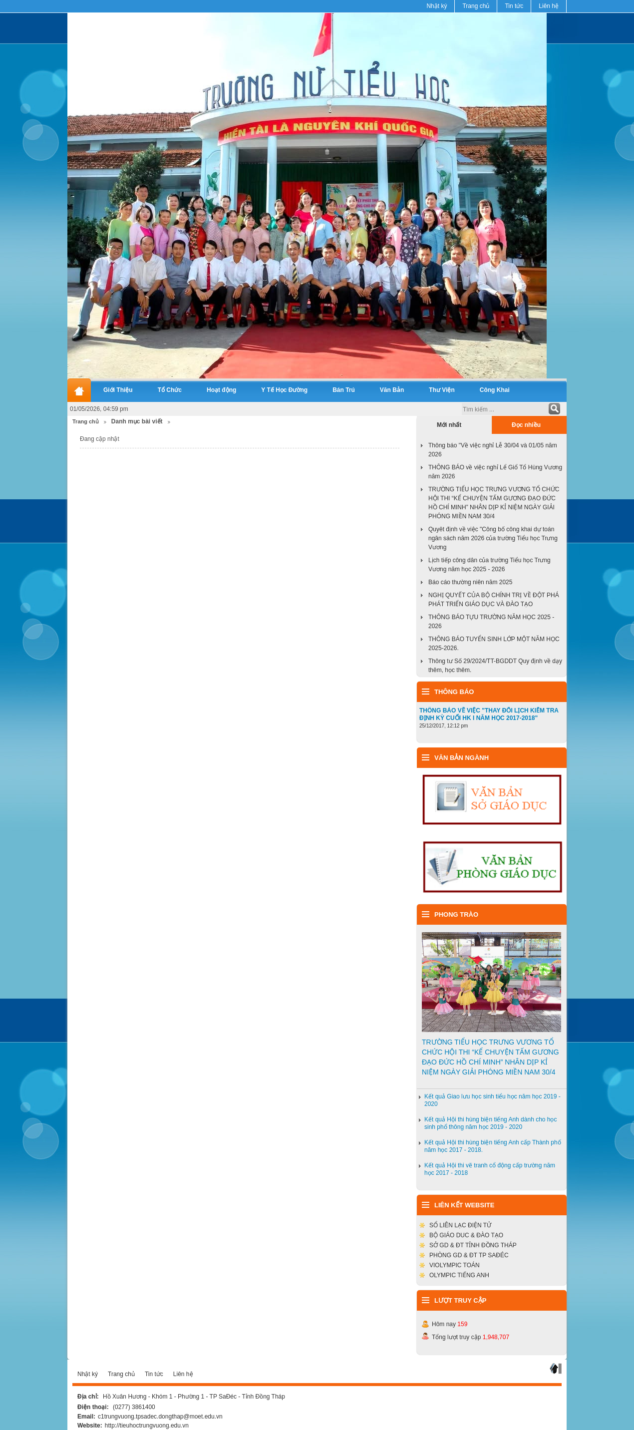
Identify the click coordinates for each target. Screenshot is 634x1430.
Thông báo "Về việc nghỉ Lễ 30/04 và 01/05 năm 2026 (492, 450)
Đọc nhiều (526, 424)
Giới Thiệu (118, 389)
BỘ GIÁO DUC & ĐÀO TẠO (466, 1235)
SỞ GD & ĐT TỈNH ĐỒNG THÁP (473, 1245)
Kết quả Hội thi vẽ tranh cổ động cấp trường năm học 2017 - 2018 (489, 1169)
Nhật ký (436, 5)
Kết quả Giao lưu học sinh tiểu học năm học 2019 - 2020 (492, 1100)
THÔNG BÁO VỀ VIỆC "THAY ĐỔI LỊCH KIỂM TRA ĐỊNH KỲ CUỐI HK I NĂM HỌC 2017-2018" (489, 714)
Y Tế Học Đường (284, 389)
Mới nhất (449, 424)
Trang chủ (475, 5)
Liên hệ (549, 5)
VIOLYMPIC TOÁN (454, 1265)
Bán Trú (343, 389)
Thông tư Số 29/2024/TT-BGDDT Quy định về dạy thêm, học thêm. (495, 666)
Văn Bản (392, 389)
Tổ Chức (170, 389)
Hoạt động (221, 389)
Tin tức (514, 5)
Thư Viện (441, 389)
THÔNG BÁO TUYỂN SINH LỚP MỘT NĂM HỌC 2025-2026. (494, 644)
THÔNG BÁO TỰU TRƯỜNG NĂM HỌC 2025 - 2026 (491, 622)
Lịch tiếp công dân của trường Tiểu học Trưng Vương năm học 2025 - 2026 (489, 565)
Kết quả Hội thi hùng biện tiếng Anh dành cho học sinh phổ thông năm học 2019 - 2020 (490, 1123)
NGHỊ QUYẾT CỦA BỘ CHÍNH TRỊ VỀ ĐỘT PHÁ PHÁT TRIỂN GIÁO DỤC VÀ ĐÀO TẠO (493, 600)
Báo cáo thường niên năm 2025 (470, 582)
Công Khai (495, 389)
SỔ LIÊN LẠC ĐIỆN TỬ (460, 1225)
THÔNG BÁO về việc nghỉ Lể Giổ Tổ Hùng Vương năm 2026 (495, 472)
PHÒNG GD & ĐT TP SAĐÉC (469, 1255)
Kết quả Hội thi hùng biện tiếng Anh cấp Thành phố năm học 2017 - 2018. (492, 1146)
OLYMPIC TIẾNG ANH (459, 1275)
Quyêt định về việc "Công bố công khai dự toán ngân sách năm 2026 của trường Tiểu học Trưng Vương (493, 538)
